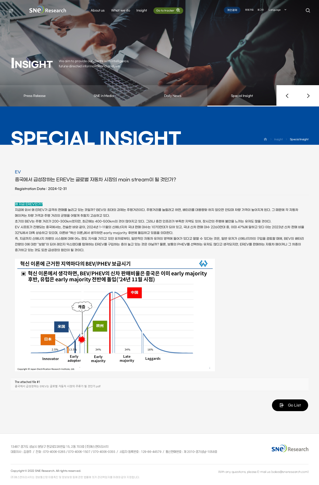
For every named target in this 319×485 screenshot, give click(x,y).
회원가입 (249, 10)
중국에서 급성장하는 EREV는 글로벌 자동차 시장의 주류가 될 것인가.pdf (58, 386)
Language (278, 10)
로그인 (260, 10)
